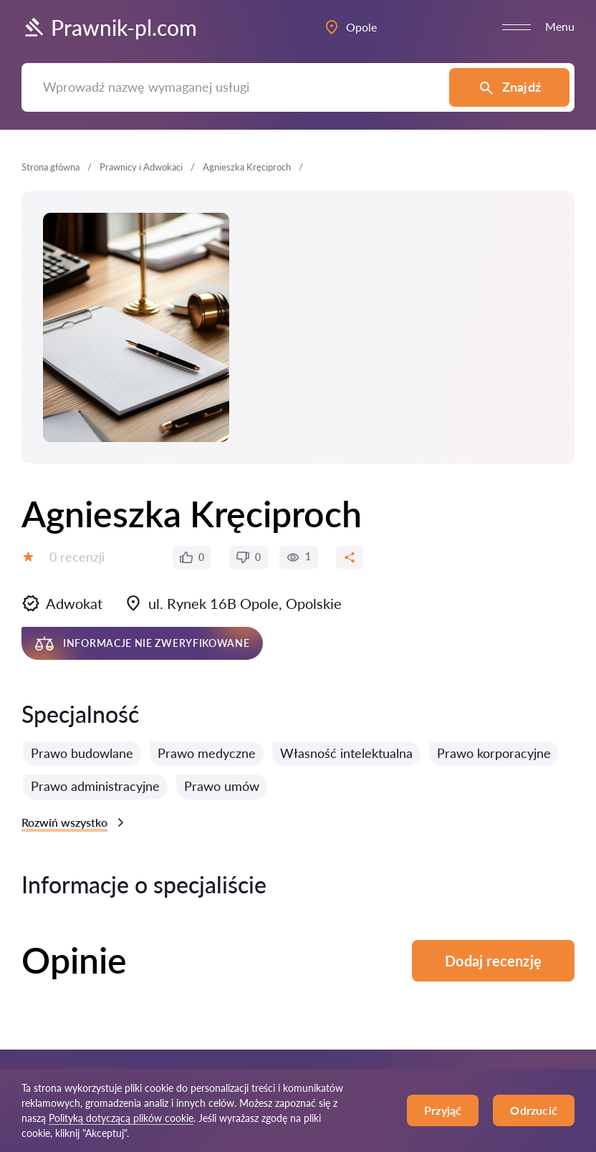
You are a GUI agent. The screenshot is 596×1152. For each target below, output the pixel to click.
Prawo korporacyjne (494, 753)
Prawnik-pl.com (109, 27)
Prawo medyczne (207, 753)
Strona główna (50, 167)
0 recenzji (77, 557)
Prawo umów (221, 786)
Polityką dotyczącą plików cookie (121, 1118)
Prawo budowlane (82, 753)
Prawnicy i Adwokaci (141, 167)
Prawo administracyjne (95, 786)
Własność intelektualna (346, 753)
